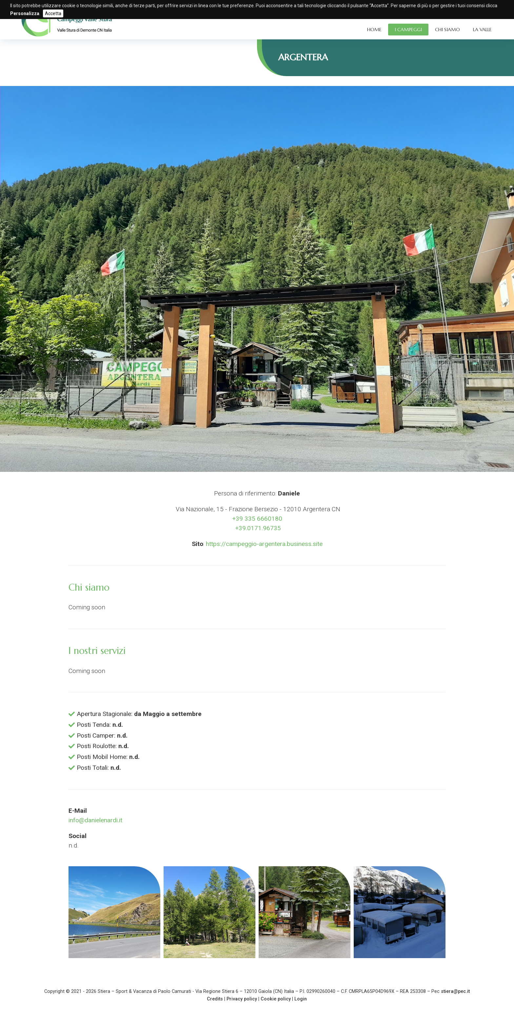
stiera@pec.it (455, 991)
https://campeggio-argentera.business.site (264, 544)
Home (374, 29)
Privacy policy (242, 999)
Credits (215, 999)
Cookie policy (276, 999)
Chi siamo (447, 29)
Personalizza (24, 13)
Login (300, 999)
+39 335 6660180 (257, 518)
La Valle (482, 29)
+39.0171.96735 (257, 528)
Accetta (53, 13)
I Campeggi (408, 29)
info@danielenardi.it (95, 820)
